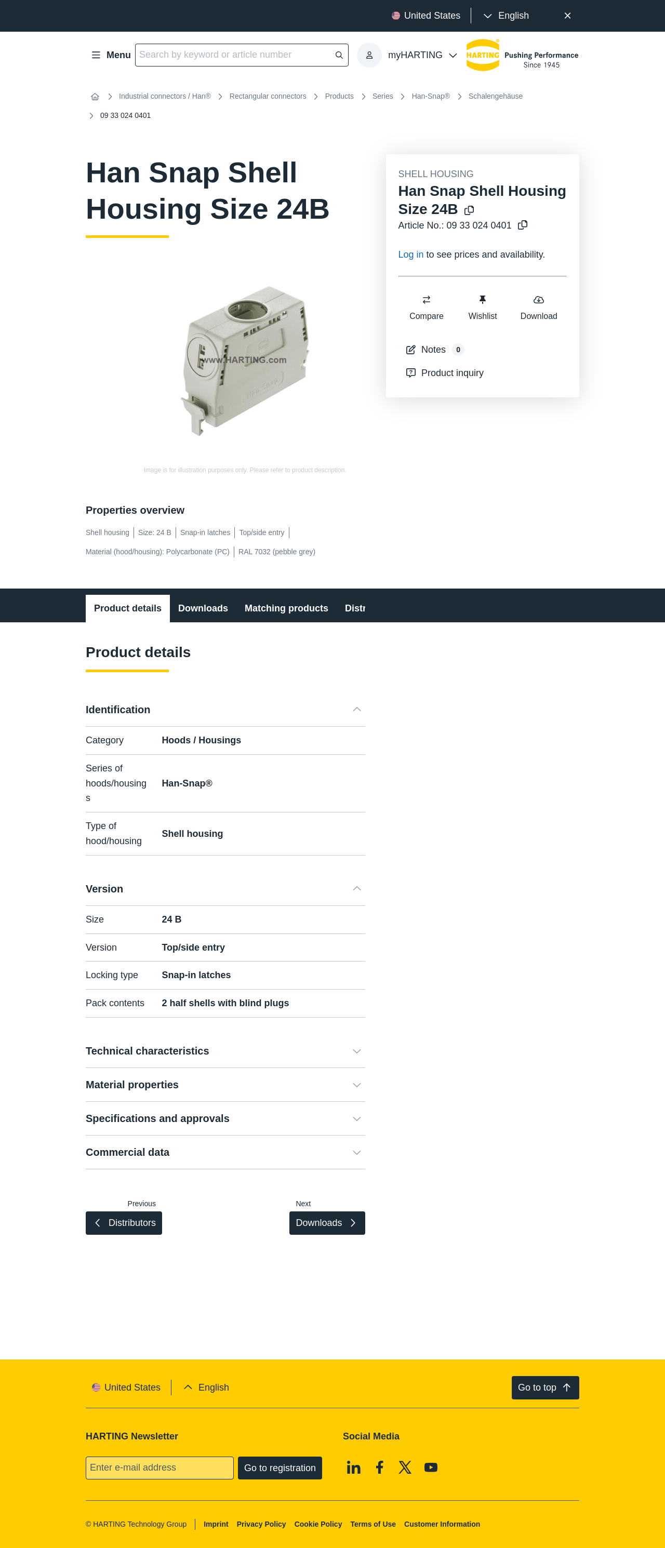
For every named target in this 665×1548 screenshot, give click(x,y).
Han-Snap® (431, 96)
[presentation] (505, 16)
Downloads (203, 608)
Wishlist (482, 307)
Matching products (286, 608)
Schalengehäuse (496, 96)
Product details (128, 608)
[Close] (567, 16)
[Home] (95, 96)
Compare (426, 307)
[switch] (426, 299)
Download (538, 307)
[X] (405, 1467)
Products (339, 96)
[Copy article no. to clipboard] (522, 225)
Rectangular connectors (268, 96)
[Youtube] (431, 1467)
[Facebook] (380, 1467)
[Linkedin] (354, 1467)
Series (383, 96)
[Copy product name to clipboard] (469, 211)
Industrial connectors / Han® (165, 96)
